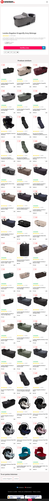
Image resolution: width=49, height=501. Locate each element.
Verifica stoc (32, 47)
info (14, 86)
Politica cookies (37, 491)
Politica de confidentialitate (25, 491)
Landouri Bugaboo (7, 478)
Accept (30, 500)
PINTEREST (28, 487)
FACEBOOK (20, 487)
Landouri (16, 478)
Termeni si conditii (12, 491)
